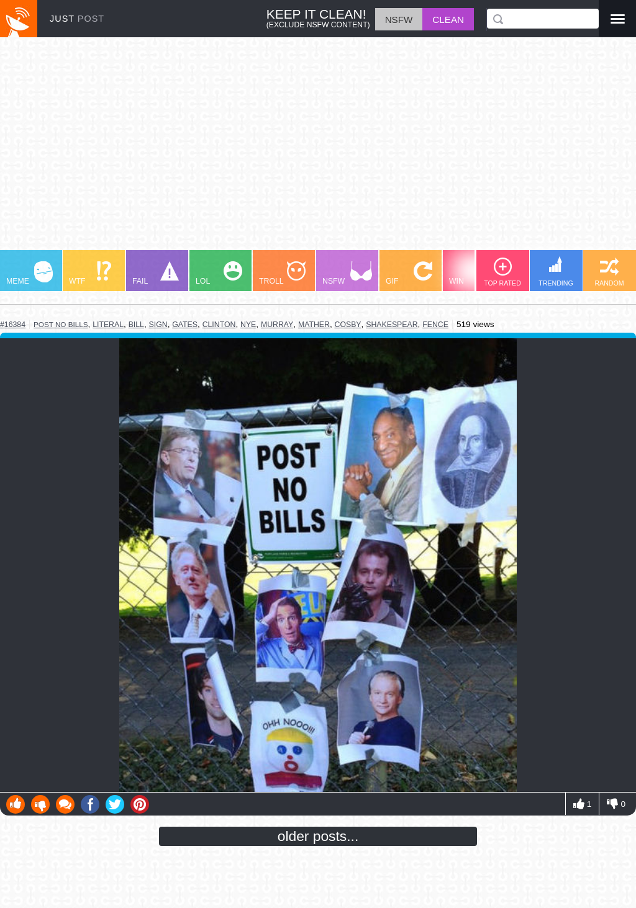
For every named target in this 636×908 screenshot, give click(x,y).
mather (314, 324)
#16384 (12, 324)
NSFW (347, 273)
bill (136, 324)
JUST (77, 19)
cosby (348, 324)
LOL (219, 273)
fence (435, 324)
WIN (472, 273)
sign (158, 324)
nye (248, 324)
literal (108, 324)
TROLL (282, 273)
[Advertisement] (318, 149)
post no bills (61, 324)
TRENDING (555, 271)
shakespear (391, 324)
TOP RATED (502, 272)
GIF (409, 273)
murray (277, 324)
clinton (219, 324)
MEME (29, 273)
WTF (90, 273)
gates (185, 324)
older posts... (318, 836)
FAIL (155, 273)
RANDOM (609, 272)
